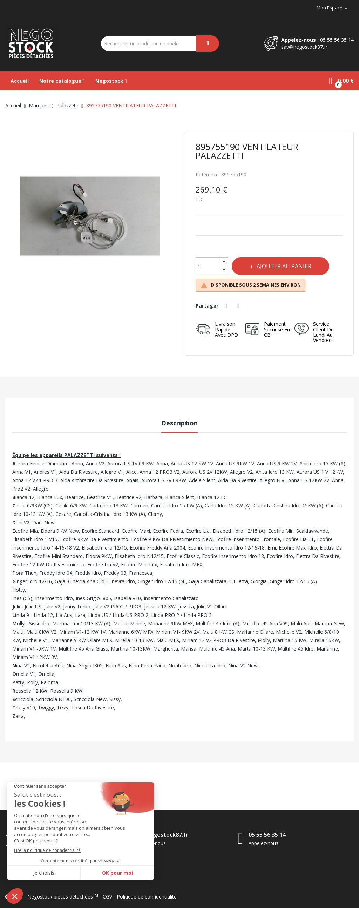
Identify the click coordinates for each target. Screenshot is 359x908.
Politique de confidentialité (147, 896)
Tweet (240, 306)
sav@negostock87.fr (304, 46)
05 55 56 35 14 (337, 39)
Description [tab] (179, 423)
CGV (107, 896)
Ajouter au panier (286, 266)
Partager (227, 306)
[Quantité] (208, 266)
